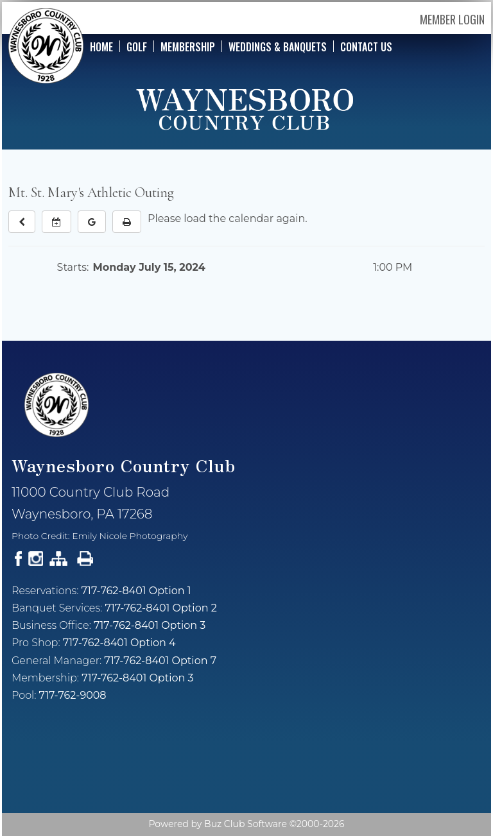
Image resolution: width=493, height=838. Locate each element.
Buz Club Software (245, 824)
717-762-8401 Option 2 (160, 608)
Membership (187, 46)
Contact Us (366, 46)
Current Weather (246, 765)
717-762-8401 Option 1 (136, 591)
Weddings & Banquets (278, 46)
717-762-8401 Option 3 (149, 625)
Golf (136, 46)
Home (101, 46)
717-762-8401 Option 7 (160, 660)
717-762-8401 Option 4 (119, 643)
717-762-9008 (73, 695)
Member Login (452, 19)
